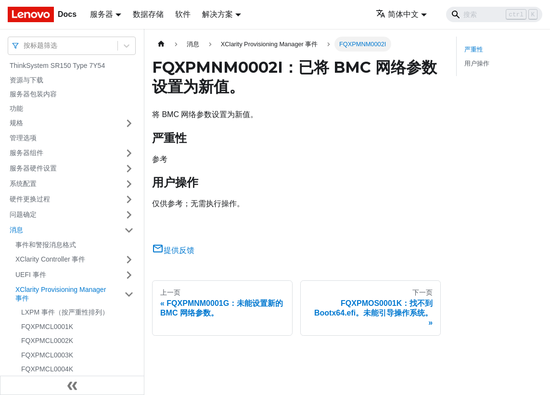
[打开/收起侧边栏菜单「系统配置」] (129, 184)
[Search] (494, 14)
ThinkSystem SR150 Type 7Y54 (57, 65)
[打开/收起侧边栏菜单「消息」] (129, 230)
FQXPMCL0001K (47, 326)
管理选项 (23, 138)
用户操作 (476, 63)
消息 (16, 230)
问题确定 (23, 214)
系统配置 (23, 183)
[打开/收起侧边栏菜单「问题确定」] (129, 215)
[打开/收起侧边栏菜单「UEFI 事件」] (129, 275)
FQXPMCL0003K (47, 355)
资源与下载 (26, 80)
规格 (16, 123)
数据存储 (148, 14)
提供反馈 (173, 250)
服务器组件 (26, 153)
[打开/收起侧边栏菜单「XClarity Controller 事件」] (129, 259)
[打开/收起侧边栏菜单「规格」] (129, 123)
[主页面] (161, 44)
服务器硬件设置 (33, 168)
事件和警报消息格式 (45, 245)
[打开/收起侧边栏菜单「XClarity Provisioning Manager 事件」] (129, 294)
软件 (183, 14)
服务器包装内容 (33, 94)
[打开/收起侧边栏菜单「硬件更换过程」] (129, 199)
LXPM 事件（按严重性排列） (65, 312)
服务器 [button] (101, 14)
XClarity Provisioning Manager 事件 (60, 294)
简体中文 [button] (397, 14)
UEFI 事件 (30, 274)
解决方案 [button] (217, 14)
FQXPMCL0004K (47, 369)
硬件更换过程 (30, 199)
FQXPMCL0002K (47, 340)
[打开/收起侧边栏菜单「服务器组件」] (129, 153)
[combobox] (25, 45)
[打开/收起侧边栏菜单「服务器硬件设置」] (129, 168)
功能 (16, 108)
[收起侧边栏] (72, 385)
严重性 (473, 49)
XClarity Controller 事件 (50, 259)
